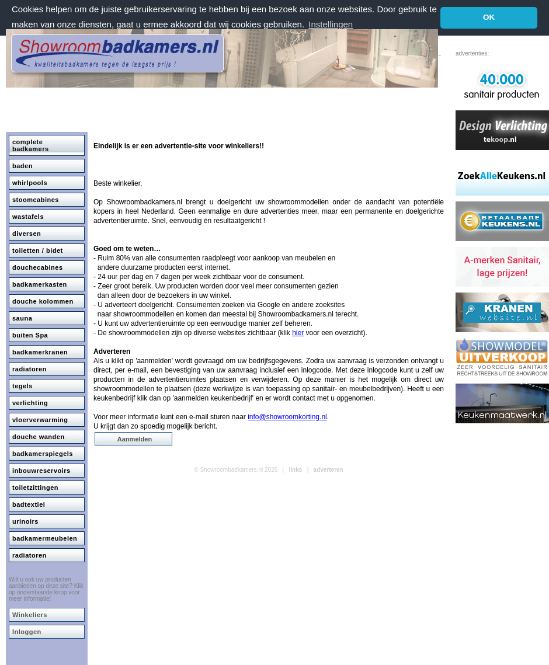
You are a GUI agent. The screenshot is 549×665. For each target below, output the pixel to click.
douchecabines (37, 267)
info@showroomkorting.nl (287, 417)
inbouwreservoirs (41, 470)
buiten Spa (30, 335)
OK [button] (489, 17)
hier (298, 333)
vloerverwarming (40, 419)
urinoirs (25, 521)
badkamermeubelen (44, 538)
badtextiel (28, 504)
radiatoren (29, 368)
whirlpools (29, 182)
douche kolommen (43, 301)
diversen (26, 233)
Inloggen (26, 631)
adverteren (328, 469)
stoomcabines (35, 199)
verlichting (30, 402)
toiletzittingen (35, 487)
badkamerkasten (39, 284)
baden (22, 165)
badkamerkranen (40, 352)
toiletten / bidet (37, 250)
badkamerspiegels (42, 453)
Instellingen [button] (330, 24)
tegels (22, 385)
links (296, 469)
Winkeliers (29, 614)
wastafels (28, 216)
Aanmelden (134, 439)
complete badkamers (30, 145)
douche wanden (38, 436)
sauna (22, 318)
